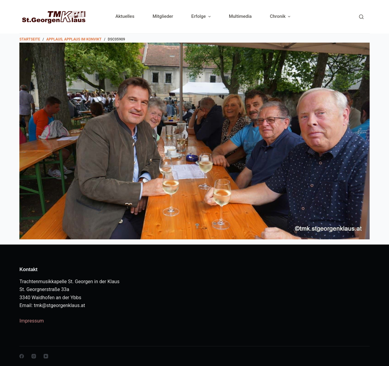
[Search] (361, 17)
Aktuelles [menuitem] (124, 16)
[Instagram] (33, 356)
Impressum (31, 321)
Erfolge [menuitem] (201, 16)
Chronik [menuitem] (280, 16)
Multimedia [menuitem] (240, 16)
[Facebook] (21, 356)
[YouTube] (46, 356)
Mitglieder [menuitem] (163, 16)
